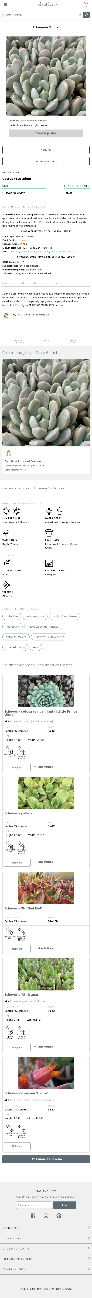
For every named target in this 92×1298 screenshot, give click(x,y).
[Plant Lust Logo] (47, 4)
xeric (70, 251)
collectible (14, 251)
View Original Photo (15, 469)
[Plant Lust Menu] (5, 4)
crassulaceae (23, 240)
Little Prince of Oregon (25, 461)
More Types (73, 342)
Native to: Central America (43, 626)
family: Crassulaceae (64, 616)
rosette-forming (59, 251)
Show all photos (46, 133)
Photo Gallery (18, 342)
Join (64, 1205)
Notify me (46, 150)
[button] (80, 14)
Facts (46, 341)
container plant (28, 251)
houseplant (43, 251)
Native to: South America (49, 637)
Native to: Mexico (16, 637)
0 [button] (87, 3)
